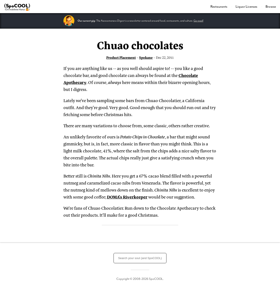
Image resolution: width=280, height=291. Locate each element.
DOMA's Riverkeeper (127, 196)
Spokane (146, 57)
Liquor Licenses (247, 6)
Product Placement (121, 57)
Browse (271, 6)
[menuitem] (221, 6)
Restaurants (219, 6)
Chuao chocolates (140, 44)
